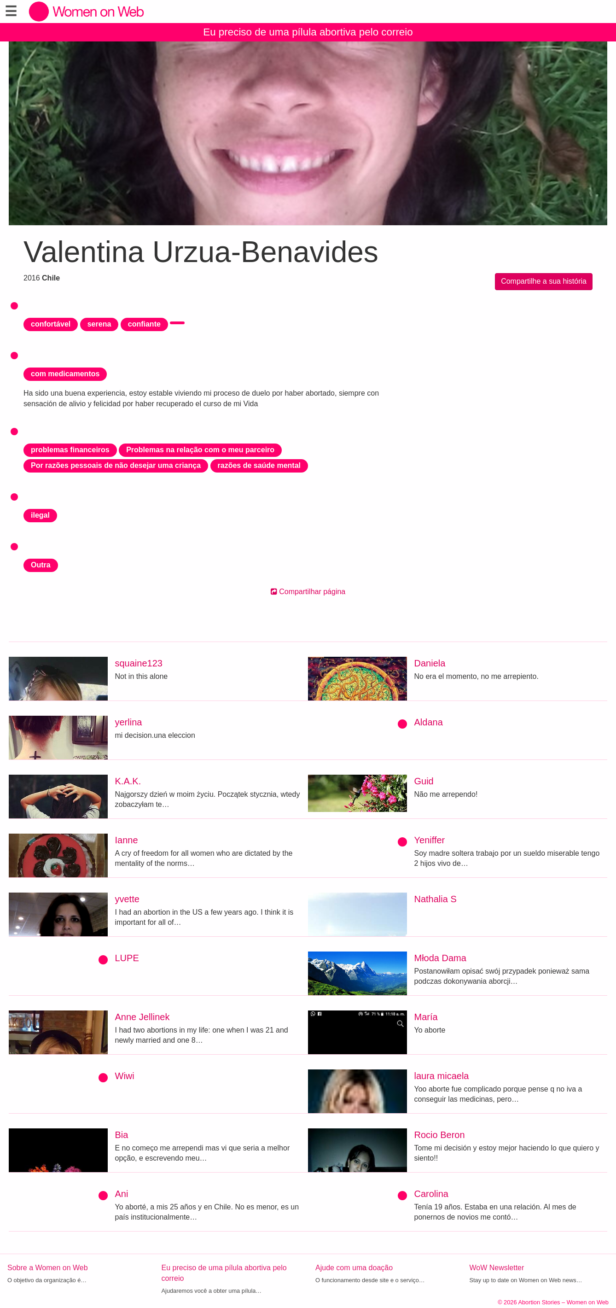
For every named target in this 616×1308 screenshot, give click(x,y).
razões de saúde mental (259, 465)
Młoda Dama (440, 958)
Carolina (431, 1194)
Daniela (430, 663)
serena (99, 324)
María (426, 1017)
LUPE (127, 958)
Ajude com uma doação (354, 1268)
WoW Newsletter (497, 1268)
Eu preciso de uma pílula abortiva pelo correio (308, 32)
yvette (127, 899)
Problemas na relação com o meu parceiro (200, 450)
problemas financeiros (70, 450)
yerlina (128, 722)
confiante (144, 324)
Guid (424, 781)
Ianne (126, 840)
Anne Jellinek (142, 1017)
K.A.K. (128, 781)
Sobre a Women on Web (47, 1268)
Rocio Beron (439, 1135)
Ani (121, 1194)
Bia (121, 1135)
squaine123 (139, 663)
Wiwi (124, 1076)
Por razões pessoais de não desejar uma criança (116, 465)
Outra (41, 565)
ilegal (40, 515)
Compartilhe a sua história (544, 281)
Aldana (428, 722)
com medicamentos (65, 374)
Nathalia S (435, 899)
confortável (50, 324)
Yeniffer (429, 840)
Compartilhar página (308, 592)
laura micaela (441, 1076)
